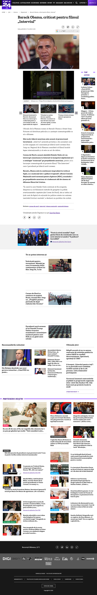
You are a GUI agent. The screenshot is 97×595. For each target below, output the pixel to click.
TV (54, 3)
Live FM (82, 3)
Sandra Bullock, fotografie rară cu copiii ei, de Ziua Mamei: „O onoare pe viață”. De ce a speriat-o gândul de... (82, 518)
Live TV (91, 3)
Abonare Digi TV (18, 579)
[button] (48, 85)
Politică (16, 3)
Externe (43, 3)
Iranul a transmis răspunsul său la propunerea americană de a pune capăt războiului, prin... (87, 137)
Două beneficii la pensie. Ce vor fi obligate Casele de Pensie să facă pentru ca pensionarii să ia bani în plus (82, 494)
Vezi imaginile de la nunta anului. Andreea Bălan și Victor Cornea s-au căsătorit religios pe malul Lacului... (34, 530)
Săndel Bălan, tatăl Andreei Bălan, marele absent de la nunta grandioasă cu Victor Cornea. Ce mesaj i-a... (33, 481)
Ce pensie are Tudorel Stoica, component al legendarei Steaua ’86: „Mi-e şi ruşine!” (33, 468)
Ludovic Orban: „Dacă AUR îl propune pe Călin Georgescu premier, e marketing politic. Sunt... (87, 92)
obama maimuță (51, 206)
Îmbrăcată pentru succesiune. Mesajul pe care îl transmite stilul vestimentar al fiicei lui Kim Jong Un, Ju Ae (35, 265)
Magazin (59, 3)
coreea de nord (34, 206)
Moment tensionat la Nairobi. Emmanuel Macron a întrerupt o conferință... (55, 372)
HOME (3, 12)
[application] (48, 85)
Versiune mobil (48, 586)
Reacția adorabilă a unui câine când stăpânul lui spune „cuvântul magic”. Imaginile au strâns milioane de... (34, 518)
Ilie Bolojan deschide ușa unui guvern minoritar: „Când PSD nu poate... (15, 370)
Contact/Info (79, 579)
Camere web (68, 579)
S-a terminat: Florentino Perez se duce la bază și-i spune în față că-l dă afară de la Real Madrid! (82, 469)
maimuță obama (63, 206)
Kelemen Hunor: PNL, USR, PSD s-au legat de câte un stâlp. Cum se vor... (55, 362)
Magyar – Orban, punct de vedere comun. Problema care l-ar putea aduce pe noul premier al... (87, 115)
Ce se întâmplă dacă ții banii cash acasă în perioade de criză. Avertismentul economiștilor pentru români (82, 457)
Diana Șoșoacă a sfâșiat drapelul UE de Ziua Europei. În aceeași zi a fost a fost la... (88, 180)
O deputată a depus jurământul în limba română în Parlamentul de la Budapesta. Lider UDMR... (88, 159)
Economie (35, 3)
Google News (54, 213)
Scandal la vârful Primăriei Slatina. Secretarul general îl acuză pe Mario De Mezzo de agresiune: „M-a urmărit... (25, 490)
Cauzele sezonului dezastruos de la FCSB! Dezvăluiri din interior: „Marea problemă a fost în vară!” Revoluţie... (82, 443)
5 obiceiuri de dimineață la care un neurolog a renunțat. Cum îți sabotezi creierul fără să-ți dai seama (82, 506)
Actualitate (25, 3)
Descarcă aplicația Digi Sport (61, 242)
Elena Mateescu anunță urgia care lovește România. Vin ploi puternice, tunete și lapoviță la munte (60, 418)
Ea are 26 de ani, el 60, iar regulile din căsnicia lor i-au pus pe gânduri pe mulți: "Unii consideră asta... (24, 430)
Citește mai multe (71, 392)
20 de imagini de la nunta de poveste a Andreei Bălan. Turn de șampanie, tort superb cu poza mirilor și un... (34, 504)
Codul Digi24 (57, 579)
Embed (26, 101)
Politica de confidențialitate (53, 573)
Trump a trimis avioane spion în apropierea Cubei (66, 117)
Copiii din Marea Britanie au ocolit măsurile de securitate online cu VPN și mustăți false (60, 442)
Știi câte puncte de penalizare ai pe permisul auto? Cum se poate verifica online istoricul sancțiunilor (25, 454)
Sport (49, 3)
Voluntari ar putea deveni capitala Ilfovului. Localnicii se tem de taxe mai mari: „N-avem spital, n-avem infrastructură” (48, 119)
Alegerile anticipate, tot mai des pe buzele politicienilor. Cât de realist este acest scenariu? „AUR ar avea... (83, 418)
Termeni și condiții (40, 573)
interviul (43, 206)
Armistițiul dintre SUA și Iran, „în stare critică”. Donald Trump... (54, 353)
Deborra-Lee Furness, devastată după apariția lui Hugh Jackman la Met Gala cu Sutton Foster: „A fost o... (81, 481)
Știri (9, 12)
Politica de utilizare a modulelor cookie (38, 579)
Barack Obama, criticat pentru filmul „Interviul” (43, 12)
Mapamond (24, 12)
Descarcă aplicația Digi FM (31, 473)
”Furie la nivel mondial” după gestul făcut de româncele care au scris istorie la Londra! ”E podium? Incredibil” (64, 235)
